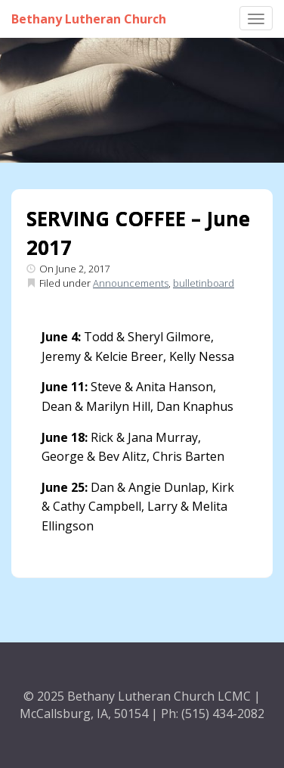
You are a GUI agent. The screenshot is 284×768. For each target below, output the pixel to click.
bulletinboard (203, 283)
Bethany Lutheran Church (88, 19)
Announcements (130, 283)
